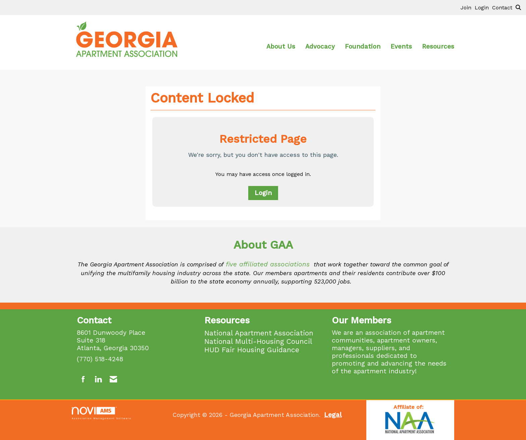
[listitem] (468, 7)
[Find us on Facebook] (83, 379)
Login (263, 193)
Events (401, 46)
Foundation (362, 46)
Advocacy (320, 46)
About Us (280, 46)
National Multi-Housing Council (258, 341)
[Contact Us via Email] (113, 379)
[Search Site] (518, 7)
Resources (438, 46)
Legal (333, 415)
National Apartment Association (258, 333)
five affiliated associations (268, 264)
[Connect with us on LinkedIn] (98, 379)
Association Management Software (102, 413)
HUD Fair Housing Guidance (251, 349)
